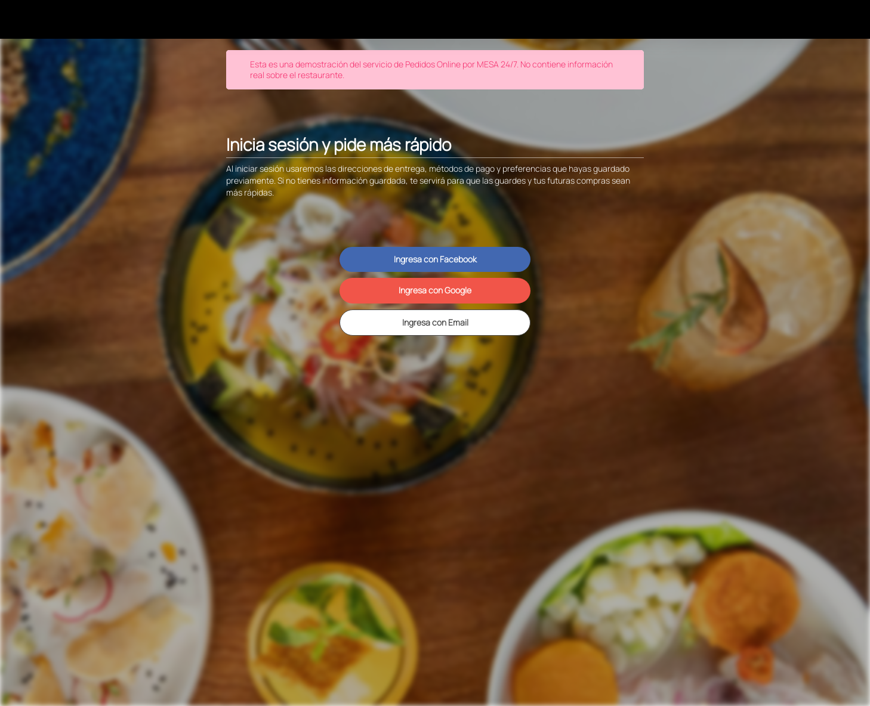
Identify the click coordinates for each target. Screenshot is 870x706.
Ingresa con (435, 259)
